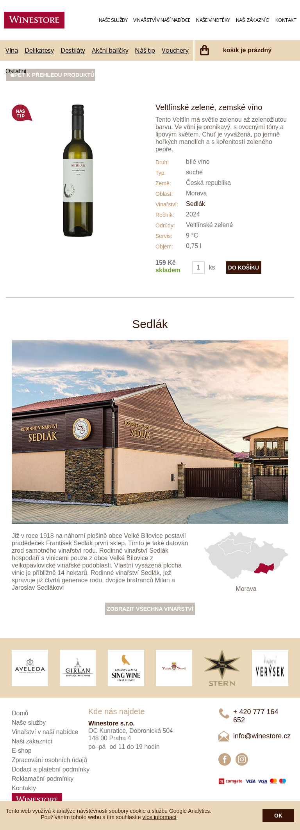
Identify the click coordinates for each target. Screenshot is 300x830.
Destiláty (73, 50)
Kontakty (24, 788)
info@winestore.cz (262, 736)
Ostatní (15, 71)
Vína (11, 50)
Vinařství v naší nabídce (161, 19)
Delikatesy (39, 50)
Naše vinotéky (213, 19)
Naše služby (113, 19)
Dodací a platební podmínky (50, 769)
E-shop (22, 750)
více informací (159, 817)
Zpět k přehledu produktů (53, 75)
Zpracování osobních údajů (49, 760)
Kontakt (285, 19)
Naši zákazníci (253, 19)
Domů (20, 713)
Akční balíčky (110, 50)
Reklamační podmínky (42, 778)
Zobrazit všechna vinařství (150, 609)
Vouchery (175, 50)
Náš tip (145, 50)
